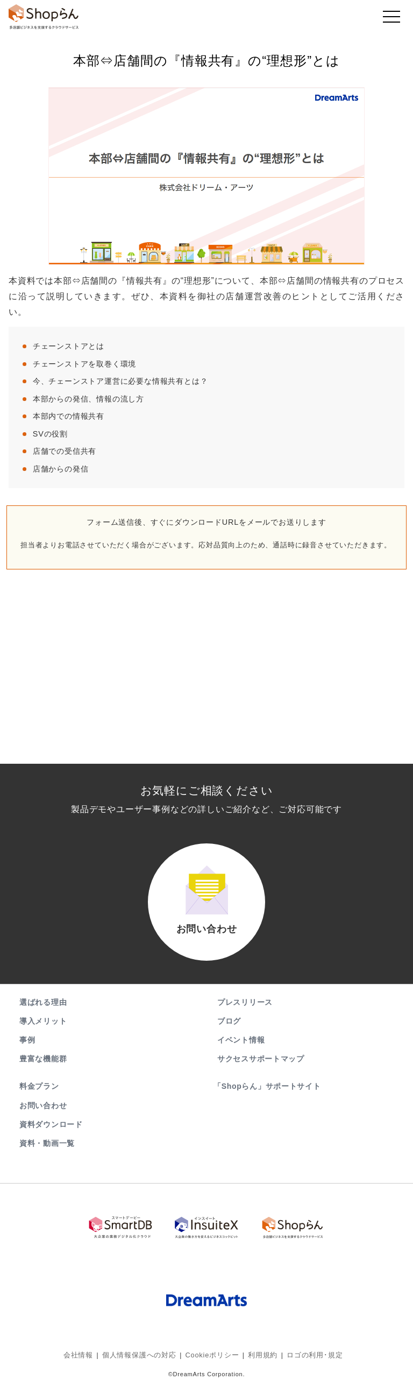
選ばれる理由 (43, 1010)
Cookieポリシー (212, 1359)
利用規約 (259, 1359)
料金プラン (39, 1095)
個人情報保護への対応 (143, 1359)
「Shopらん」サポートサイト (268, 1095)
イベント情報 (241, 1048)
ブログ (229, 1029)
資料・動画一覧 (47, 1151)
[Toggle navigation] (391, 19)
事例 (27, 1048)
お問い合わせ (43, 1114)
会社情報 (85, 1359)
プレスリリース (245, 1010)
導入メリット (43, 1029)
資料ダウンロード (51, 1133)
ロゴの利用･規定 (308, 1359)
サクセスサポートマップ (260, 1067)
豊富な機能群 (43, 1067)
